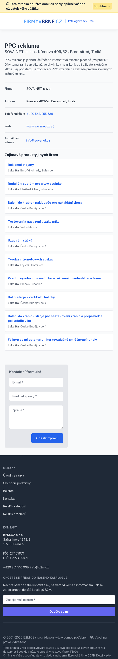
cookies (71, 647)
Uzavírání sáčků (20, 240)
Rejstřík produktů (14, 514)
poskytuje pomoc (61, 637)
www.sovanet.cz (40, 126)
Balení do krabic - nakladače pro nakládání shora (45, 202)
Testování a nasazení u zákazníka (34, 221)
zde (108, 655)
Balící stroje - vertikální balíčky (31, 297)
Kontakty (9, 498)
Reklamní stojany (21, 165)
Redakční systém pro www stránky (35, 184)
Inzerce (8, 491)
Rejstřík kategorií (14, 506)
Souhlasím (102, 6)
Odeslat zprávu (47, 438)
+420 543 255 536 (39, 114)
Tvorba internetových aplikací (31, 259)
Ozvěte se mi (59, 611)
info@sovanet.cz (38, 140)
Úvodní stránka (13, 475)
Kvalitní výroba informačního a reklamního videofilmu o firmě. (55, 278)
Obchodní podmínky (17, 483)
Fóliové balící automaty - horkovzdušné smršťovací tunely (52, 340)
